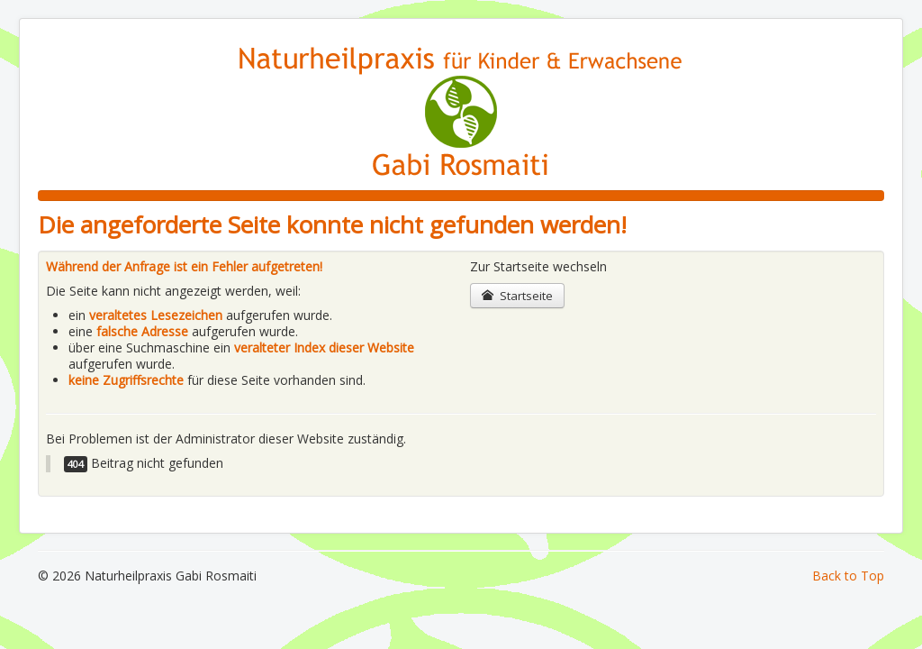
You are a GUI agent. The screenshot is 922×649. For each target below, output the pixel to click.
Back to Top (848, 575)
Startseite (517, 296)
